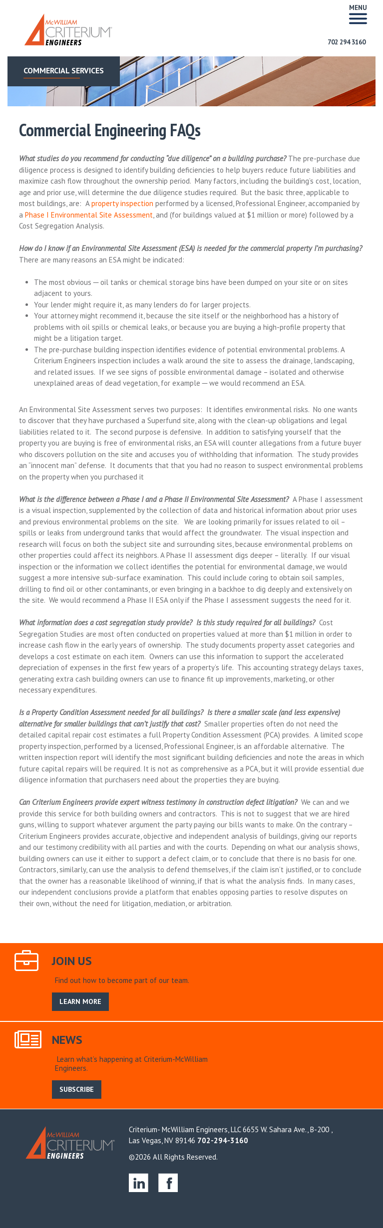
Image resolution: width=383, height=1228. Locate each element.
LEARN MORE (80, 1001)
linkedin (138, 1182)
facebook (168, 1182)
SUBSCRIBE (76, 1089)
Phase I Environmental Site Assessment (89, 215)
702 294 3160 (347, 42)
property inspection (122, 203)
